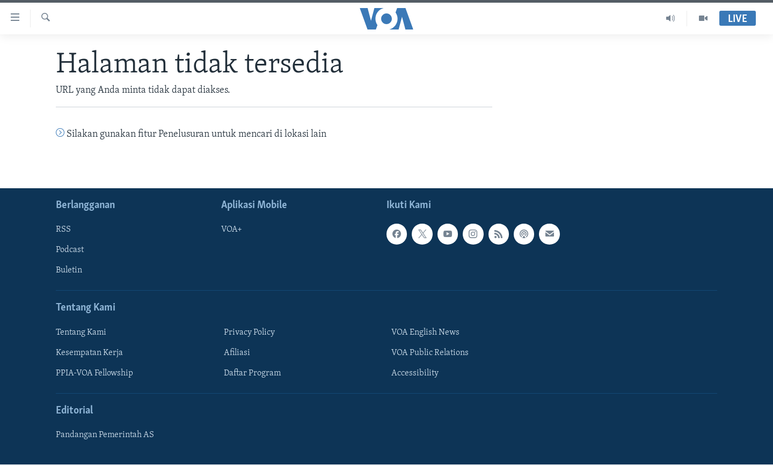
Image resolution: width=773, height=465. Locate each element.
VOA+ (231, 230)
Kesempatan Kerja (89, 353)
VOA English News (425, 332)
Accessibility (415, 373)
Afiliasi (237, 353)
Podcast (70, 250)
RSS (63, 230)
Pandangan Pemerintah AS (105, 435)
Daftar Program (252, 373)
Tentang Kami (81, 332)
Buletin (69, 271)
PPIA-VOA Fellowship (94, 373)
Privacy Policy (249, 332)
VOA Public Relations (430, 353)
